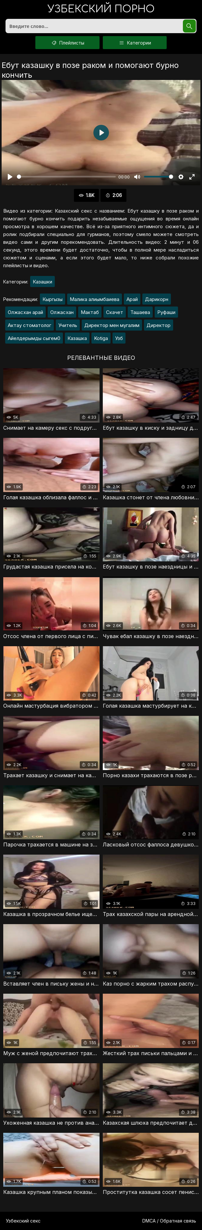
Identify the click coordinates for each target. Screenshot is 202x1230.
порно (101, 10)
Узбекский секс (23, 1220)
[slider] (66, 177)
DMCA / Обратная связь (169, 1220)
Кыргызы (52, 299)
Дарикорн (156, 299)
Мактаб (90, 312)
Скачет (114, 312)
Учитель (67, 325)
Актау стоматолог (29, 325)
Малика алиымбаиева (94, 299)
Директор (159, 325)
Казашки (42, 282)
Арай (132, 299)
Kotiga (101, 338)
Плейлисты (67, 42)
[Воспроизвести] (10, 177)
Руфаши (166, 312)
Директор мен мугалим (111, 325)
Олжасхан (62, 312)
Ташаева (140, 312)
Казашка (77, 338)
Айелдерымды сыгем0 (34, 338)
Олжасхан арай (25, 312)
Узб (119, 338)
